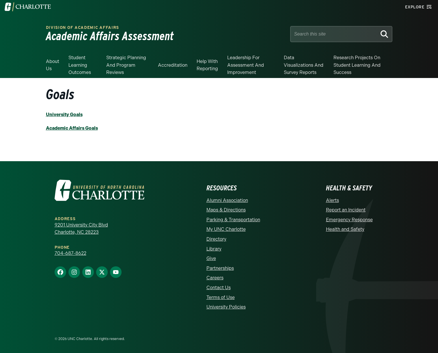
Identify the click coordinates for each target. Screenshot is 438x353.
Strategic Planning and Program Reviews (126, 65)
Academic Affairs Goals (72, 128)
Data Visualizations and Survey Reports (303, 65)
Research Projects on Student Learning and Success (357, 65)
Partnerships (220, 268)
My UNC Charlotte (226, 229)
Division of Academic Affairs (82, 27)
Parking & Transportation (233, 219)
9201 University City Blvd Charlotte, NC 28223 (81, 228)
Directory (216, 238)
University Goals (64, 114)
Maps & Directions (226, 209)
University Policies (226, 306)
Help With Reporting (207, 65)
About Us (52, 65)
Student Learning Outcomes (79, 65)
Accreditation (172, 65)
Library (213, 248)
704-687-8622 (70, 253)
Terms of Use (220, 297)
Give (211, 258)
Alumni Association (227, 199)
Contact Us (218, 287)
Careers (214, 277)
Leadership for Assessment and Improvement (245, 65)
